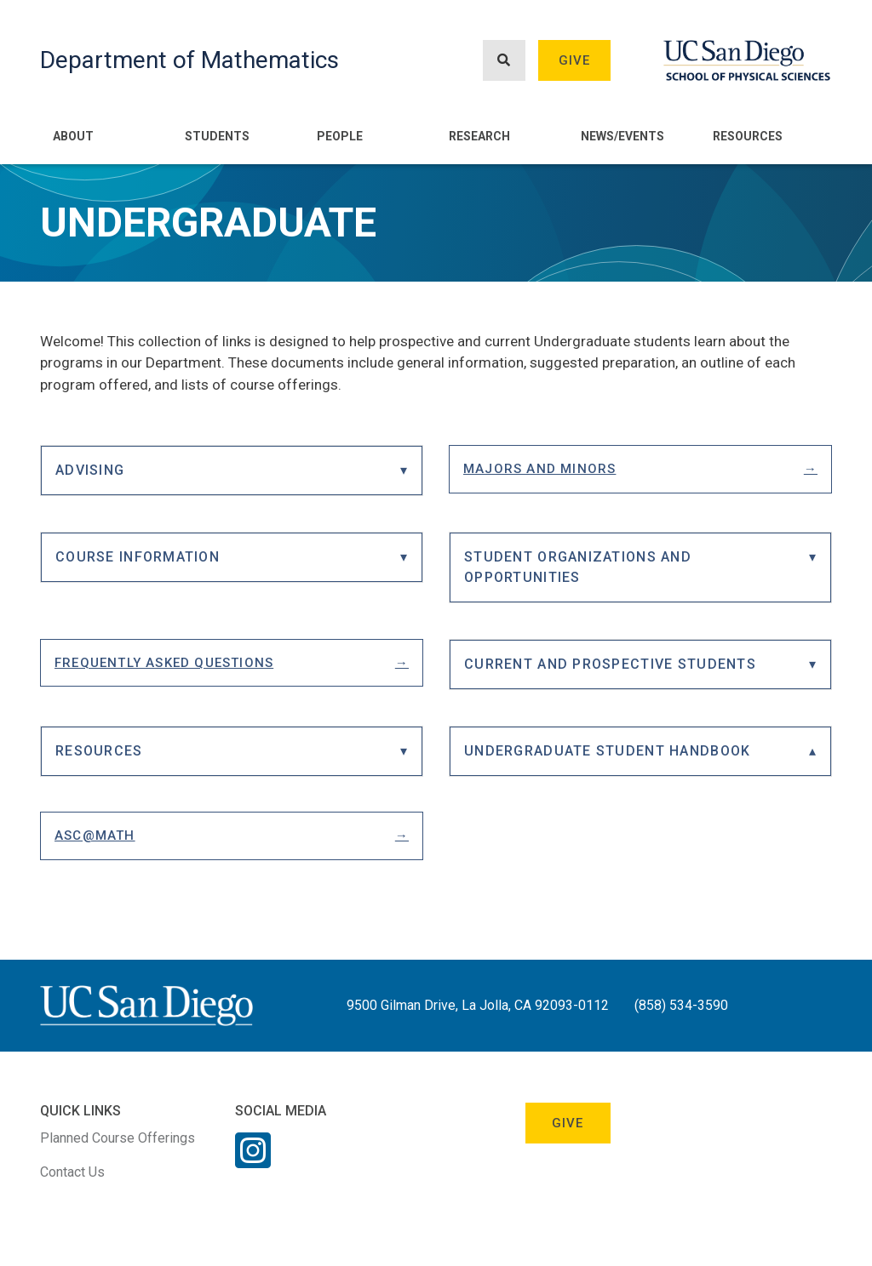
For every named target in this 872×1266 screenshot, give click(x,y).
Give (575, 60)
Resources (748, 136)
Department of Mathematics (189, 60)
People (340, 136)
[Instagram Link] (253, 1161)
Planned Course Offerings (117, 1138)
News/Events (622, 136)
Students (217, 136)
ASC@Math (94, 835)
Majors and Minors (539, 468)
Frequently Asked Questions (163, 662)
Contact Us (72, 1172)
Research (479, 136)
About (73, 136)
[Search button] (504, 61)
